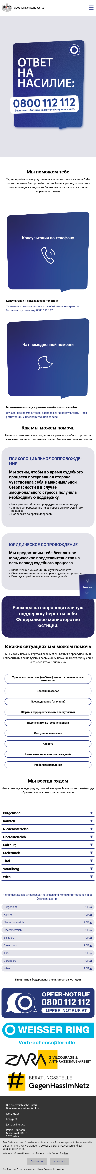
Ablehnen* (59, 1161)
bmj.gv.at (11, 1119)
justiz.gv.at (12, 1113)
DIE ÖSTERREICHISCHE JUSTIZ (23, 8)
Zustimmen (37, 1161)
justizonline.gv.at (16, 1124)
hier (66, 1153)
